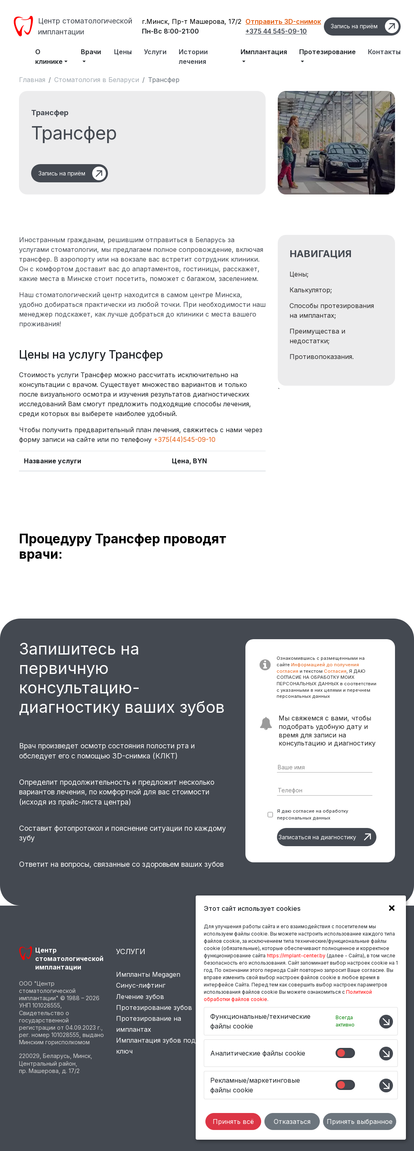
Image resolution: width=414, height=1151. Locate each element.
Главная (32, 80)
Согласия (335, 671)
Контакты (384, 52)
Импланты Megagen (148, 974)
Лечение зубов (140, 997)
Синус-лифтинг (140, 985)
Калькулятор (309, 290)
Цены (123, 52)
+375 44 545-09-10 (276, 31)
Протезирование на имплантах (148, 1023)
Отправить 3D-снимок (283, 21)
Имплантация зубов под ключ (156, 1045)
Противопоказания (320, 357)
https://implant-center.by (296, 955)
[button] (390, 909)
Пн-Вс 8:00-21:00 (170, 31)
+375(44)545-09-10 (184, 439)
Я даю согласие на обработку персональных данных (312, 814)
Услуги (155, 52)
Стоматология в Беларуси (96, 80)
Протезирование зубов (154, 1007)
